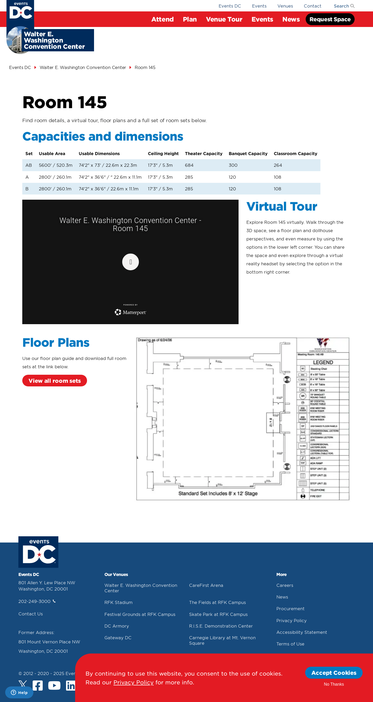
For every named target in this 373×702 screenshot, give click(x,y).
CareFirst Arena (206, 585)
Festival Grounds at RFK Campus (139, 614)
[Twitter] (22, 685)
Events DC (230, 5)
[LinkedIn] (71, 686)
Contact (312, 5)
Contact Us (30, 613)
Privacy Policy (291, 620)
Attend (162, 19)
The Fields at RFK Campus (217, 602)
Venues (285, 5)
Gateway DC (118, 637)
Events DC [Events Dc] (20, 67)
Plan (190, 19)
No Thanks (334, 684)
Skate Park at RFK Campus (218, 614)
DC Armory (116, 625)
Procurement (290, 608)
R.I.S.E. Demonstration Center (221, 625)
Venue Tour (224, 19)
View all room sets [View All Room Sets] (54, 380)
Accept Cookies (333, 672)
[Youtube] (54, 686)
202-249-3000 (37, 601)
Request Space (330, 19)
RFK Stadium (118, 602)
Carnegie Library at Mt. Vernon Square (222, 640)
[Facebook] (38, 686)
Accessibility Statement (301, 632)
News (291, 19)
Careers (284, 585)
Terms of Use (290, 643)
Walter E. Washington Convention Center (83, 67)
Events (262, 19)
